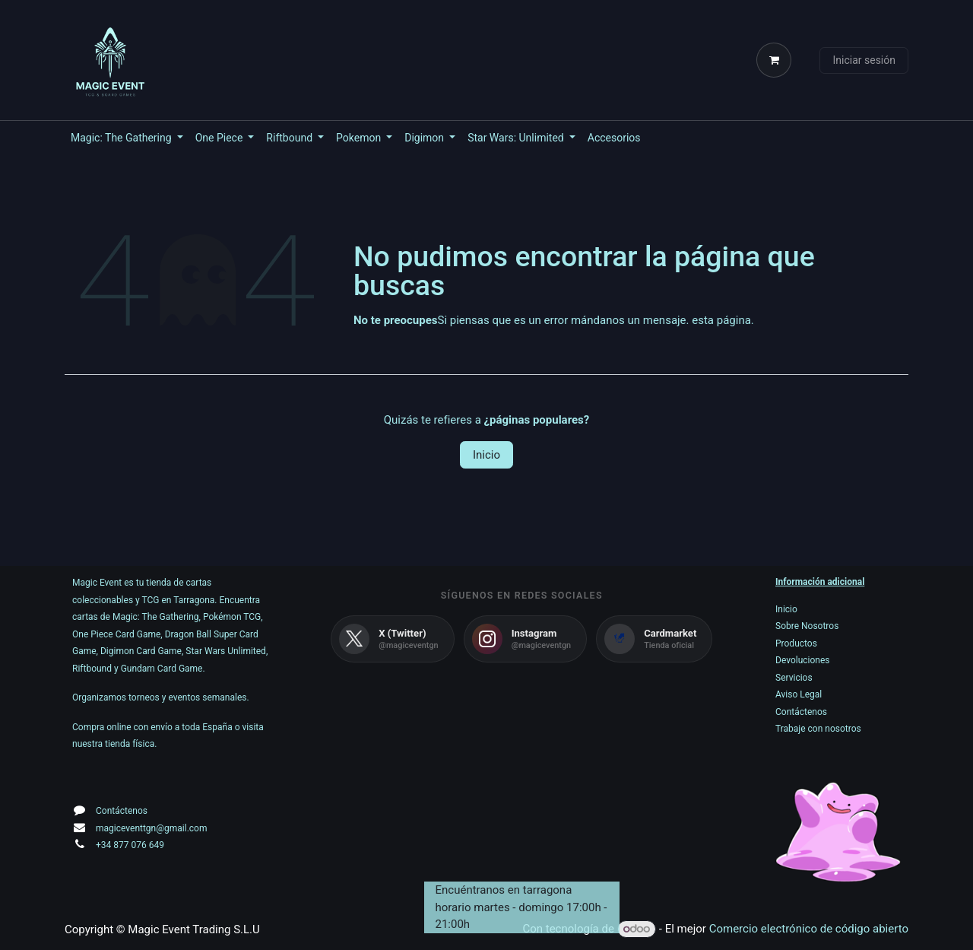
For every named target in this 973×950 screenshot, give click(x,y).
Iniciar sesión (863, 60)
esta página (721, 320)
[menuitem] (127, 138)
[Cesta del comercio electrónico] (776, 60)
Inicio (486, 455)
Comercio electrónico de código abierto (808, 929)
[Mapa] (522, 823)
